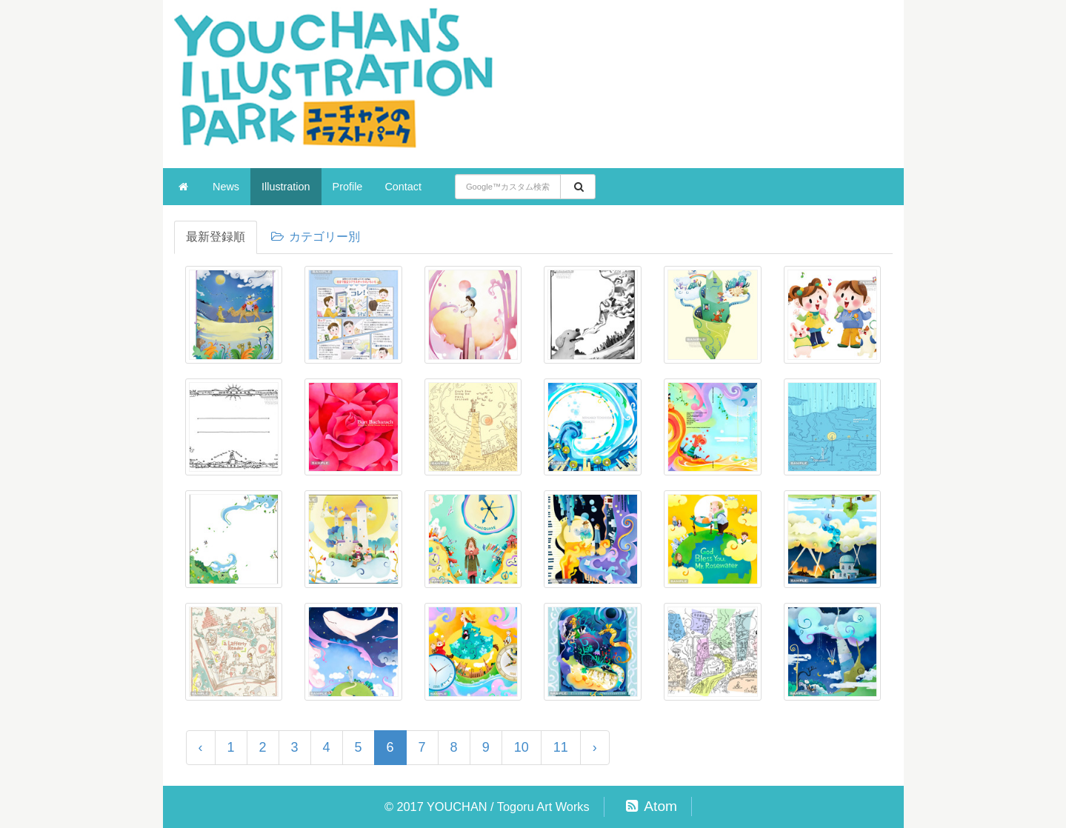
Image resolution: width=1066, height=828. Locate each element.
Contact (403, 187)
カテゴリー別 (315, 236)
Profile (348, 187)
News (226, 187)
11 (560, 747)
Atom (649, 806)
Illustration (285, 187)
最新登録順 (215, 236)
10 (521, 747)
